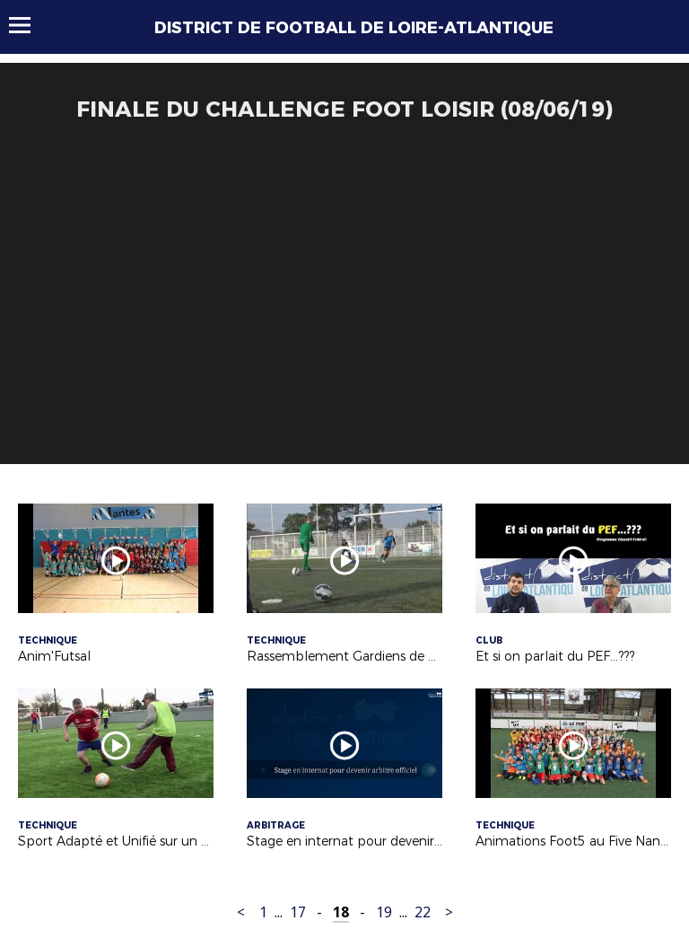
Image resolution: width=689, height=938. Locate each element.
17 (298, 912)
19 (384, 912)
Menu (28, 25)
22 (422, 912)
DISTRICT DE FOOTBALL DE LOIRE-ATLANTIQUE (354, 28)
